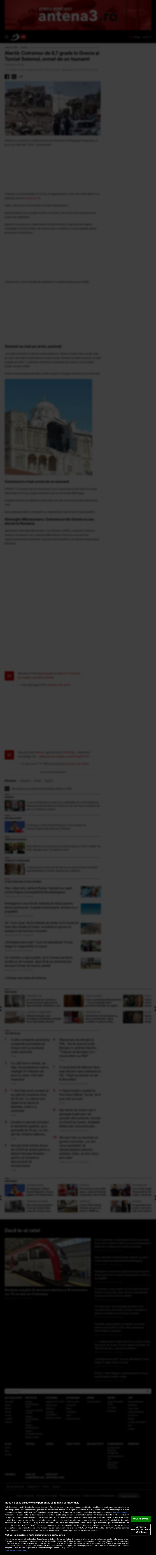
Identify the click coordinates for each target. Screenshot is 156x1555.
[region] (78, 1526)
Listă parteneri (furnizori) (16, 1551)
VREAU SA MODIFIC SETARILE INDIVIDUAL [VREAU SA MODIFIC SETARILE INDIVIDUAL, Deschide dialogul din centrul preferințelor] (140, 1529)
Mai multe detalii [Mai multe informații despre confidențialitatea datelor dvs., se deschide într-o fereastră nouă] (120, 1512)
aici (6, 1525)
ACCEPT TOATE (141, 1518)
